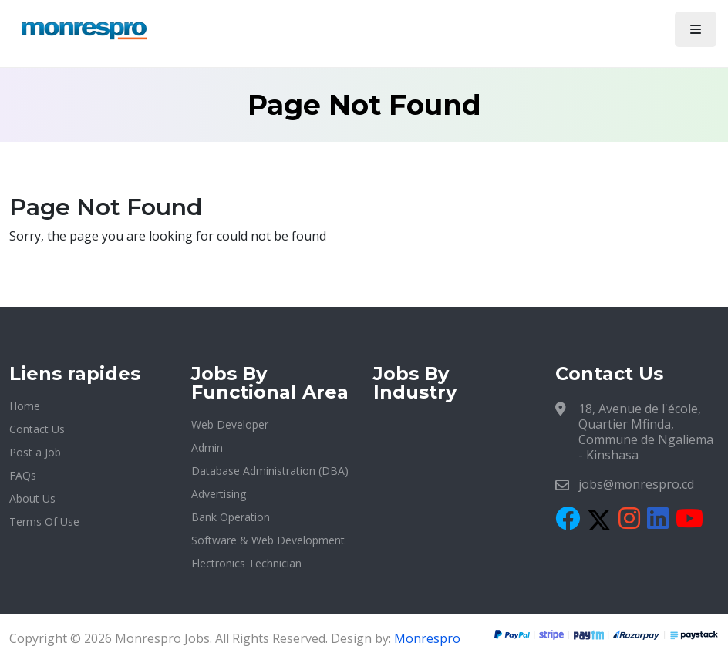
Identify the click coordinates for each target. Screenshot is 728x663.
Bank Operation (230, 517)
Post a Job (35, 452)
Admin (207, 447)
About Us (32, 498)
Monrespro (427, 638)
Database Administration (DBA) (270, 470)
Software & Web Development (268, 540)
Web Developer (229, 424)
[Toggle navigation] (695, 29)
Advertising (218, 493)
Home (24, 406)
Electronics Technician (246, 563)
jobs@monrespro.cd (636, 484)
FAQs (22, 475)
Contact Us (37, 429)
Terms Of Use (44, 521)
